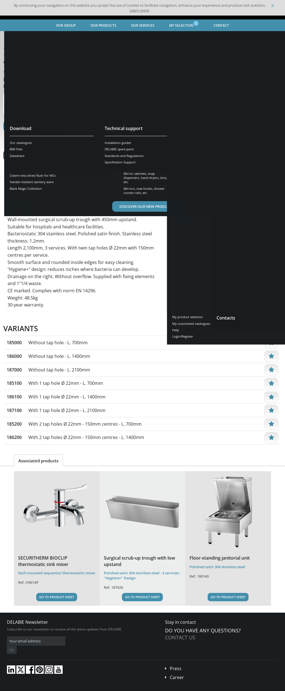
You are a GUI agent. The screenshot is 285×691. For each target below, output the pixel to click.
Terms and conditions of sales (46, 687)
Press (175, 660)
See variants (23, 155)
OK (95, 641)
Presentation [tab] (24, 172)
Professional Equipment (124, 37)
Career (177, 669)
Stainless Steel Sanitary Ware (74, 37)
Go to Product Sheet (56, 597)
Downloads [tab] (97, 172)
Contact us (180, 637)
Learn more (139, 10)
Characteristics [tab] (61, 172)
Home (12, 37)
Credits (107, 687)
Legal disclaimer (85, 687)
